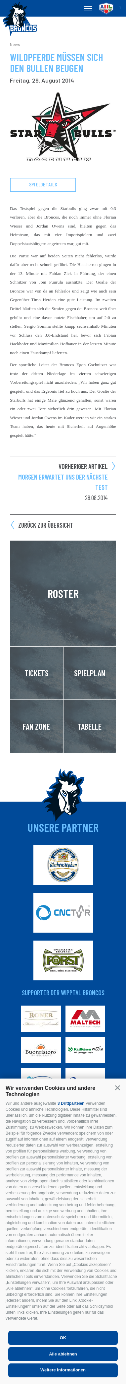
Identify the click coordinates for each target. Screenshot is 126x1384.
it (119, 8)
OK (63, 1337)
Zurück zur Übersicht (45, 525)
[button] (117, 1087)
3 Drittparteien (71, 1103)
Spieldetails (43, 184)
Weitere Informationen (63, 1369)
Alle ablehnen (63, 1353)
